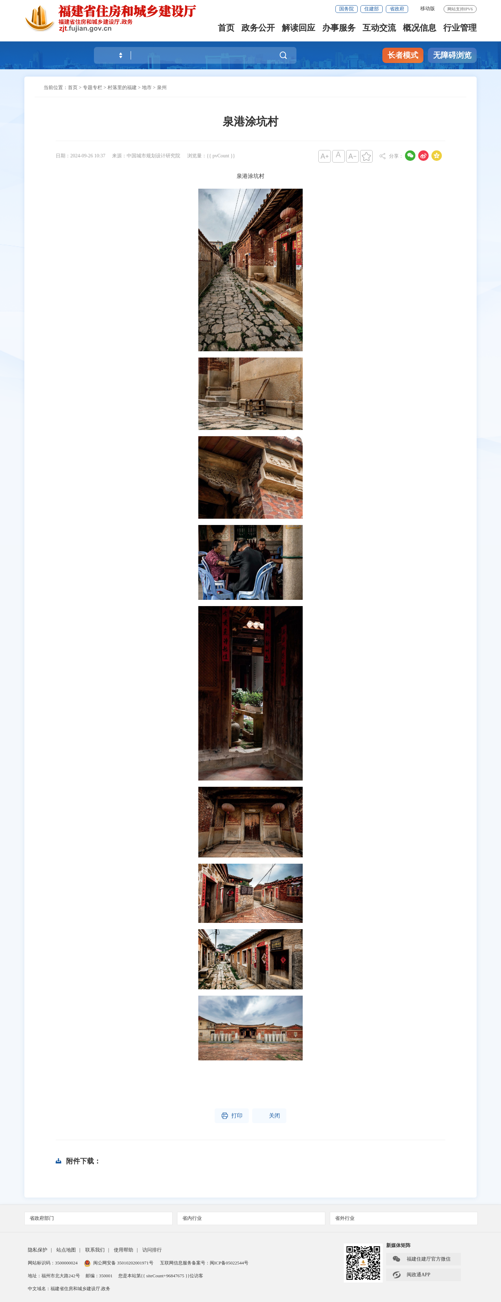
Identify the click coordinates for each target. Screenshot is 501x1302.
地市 (147, 87)
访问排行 (152, 1250)
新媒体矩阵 (398, 1245)
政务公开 (258, 28)
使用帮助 (123, 1250)
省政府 (397, 8)
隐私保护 (37, 1250)
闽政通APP (411, 1275)
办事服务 (339, 28)
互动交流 (379, 28)
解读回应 (298, 28)
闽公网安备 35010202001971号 (118, 1262)
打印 (231, 1116)
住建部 (371, 8)
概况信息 (419, 28)
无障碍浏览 (452, 55)
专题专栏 (92, 87)
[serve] (114, 18)
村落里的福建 (122, 87)
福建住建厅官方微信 (421, 1259)
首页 (226, 28)
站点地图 (66, 1250)
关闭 (269, 1116)
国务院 (346, 8)
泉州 (162, 87)
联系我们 (95, 1250)
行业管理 (460, 28)
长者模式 (403, 55)
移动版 (427, 8)
